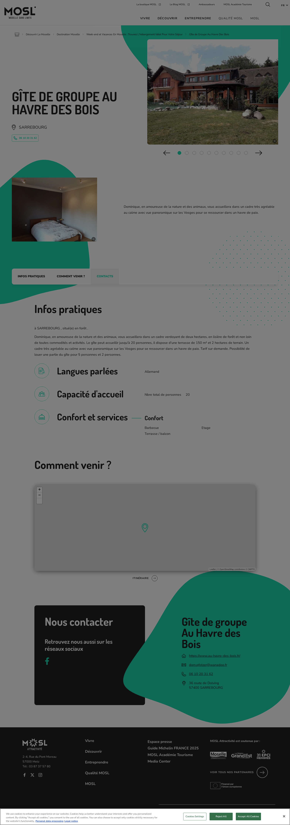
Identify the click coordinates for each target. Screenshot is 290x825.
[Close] (284, 816)
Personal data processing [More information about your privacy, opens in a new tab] (49, 821)
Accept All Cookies (248, 816)
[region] (145, 817)
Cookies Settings (195, 816)
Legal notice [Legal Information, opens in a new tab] (71, 821)
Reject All (221, 816)
